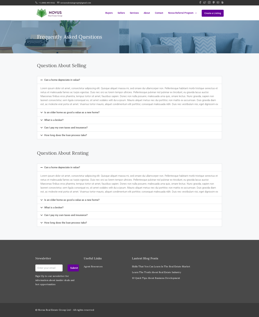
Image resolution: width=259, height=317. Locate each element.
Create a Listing (212, 13)
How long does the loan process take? (65, 135)
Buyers (109, 13)
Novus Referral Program (180, 13)
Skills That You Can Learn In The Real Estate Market (161, 266)
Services (134, 13)
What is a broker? (53, 120)
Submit (74, 267)
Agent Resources (93, 266)
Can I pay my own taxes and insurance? (66, 127)
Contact (159, 13)
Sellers (121, 13)
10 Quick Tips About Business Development (156, 278)
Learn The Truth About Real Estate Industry (156, 272)
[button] (129, 80)
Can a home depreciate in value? (62, 79)
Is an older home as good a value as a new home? (71, 112)
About (147, 13)
